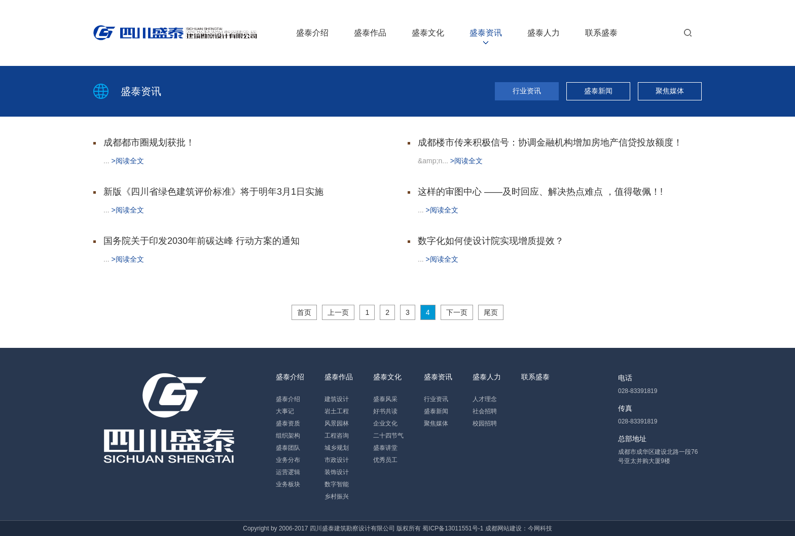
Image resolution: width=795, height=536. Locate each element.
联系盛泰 (601, 32)
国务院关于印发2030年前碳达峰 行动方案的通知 (201, 241)
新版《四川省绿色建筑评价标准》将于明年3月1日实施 (213, 192)
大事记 (285, 411)
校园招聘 (485, 423)
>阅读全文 (128, 161)
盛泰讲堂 (385, 447)
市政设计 (336, 459)
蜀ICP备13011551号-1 (452, 528)
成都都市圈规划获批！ (149, 142)
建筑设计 (336, 399)
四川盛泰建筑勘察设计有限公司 (352, 528)
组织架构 (288, 435)
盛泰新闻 (598, 91)
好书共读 (385, 411)
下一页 (456, 312)
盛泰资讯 (485, 32)
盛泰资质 (288, 423)
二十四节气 (388, 435)
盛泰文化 (428, 32)
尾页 (491, 312)
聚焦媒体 (670, 91)
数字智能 (336, 484)
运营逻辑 (288, 472)
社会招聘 (485, 411)
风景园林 (336, 423)
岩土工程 (336, 411)
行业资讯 (527, 91)
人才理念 (485, 399)
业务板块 (288, 484)
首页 (304, 312)
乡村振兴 (336, 496)
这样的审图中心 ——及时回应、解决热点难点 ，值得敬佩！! (540, 192)
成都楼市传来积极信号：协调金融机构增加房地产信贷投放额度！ (550, 142)
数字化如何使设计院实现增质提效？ (491, 241)
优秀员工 (385, 459)
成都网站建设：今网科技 (518, 528)
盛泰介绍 (312, 32)
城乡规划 (336, 447)
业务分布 (288, 459)
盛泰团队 (288, 447)
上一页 (338, 312)
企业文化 (385, 423)
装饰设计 (336, 472)
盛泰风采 (385, 399)
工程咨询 (336, 435)
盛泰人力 (543, 32)
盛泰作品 (370, 32)
